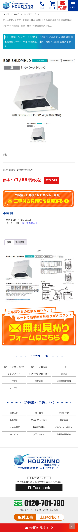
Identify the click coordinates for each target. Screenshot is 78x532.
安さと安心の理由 (39, 420)
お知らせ (14, 413)
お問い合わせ (39, 434)
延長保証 (14, 420)
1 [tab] (39, 146)
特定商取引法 (39, 427)
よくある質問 (14, 427)
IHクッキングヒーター (39, 374)
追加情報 (19, 242)
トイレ (64, 367)
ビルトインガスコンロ (14, 367)
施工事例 (39, 413)
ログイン (14, 434)
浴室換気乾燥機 (64, 381)
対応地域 (64, 420)
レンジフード (30, 14)
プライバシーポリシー (64, 427)
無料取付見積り (64, 434)
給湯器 (64, 374)
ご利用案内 (64, 413)
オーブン (14, 388)
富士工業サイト (30, 223)
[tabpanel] (39, 133)
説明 (9, 242)
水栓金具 (39, 381)
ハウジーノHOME (11, 14)
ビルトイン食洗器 (39, 367)
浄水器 (14, 381)
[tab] (9, 242)
